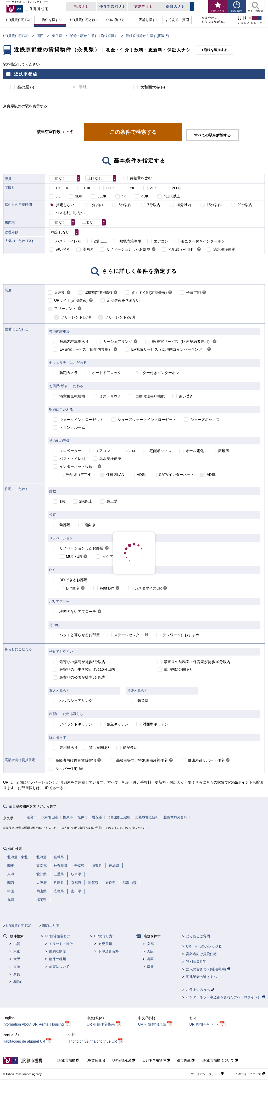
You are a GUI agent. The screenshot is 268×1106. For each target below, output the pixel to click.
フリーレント (65, 308)
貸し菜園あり (100, 747)
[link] (153, 249)
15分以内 (214, 205)
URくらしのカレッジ (204, 946)
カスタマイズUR (148, 588)
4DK (144, 196)
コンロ (129, 451)
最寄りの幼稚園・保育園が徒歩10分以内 (197, 662)
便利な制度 (57, 951)
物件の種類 (57, 959)
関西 (40, 36)
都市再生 (185, 1060)
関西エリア (50, 926)
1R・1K (61, 188)
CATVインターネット (176, 474)
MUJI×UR (74, 556)
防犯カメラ (68, 373)
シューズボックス (205, 419)
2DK (153, 188)
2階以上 (100, 241)
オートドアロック (106, 373)
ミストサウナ (110, 396)
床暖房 (223, 451)
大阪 (16, 959)
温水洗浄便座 (224, 249)
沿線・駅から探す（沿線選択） (94, 36)
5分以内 (125, 205)
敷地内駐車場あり (74, 341)
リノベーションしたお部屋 (128, 249)
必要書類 (105, 944)
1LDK (110, 188)
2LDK (176, 188)
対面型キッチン (155, 724)
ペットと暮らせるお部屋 (79, 635)
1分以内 (96, 205)
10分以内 (183, 205)
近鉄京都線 (26, 74)
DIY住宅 (72, 588)
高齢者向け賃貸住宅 (201, 954)
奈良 (16, 974)
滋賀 (16, 944)
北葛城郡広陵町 (147, 817)
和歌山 (18, 982)
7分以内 (153, 205)
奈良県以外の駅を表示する (25, 106)
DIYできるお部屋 (73, 580)
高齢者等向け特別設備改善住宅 (142, 760)
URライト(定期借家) (71, 300)
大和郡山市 (49, 817)
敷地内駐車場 (130, 241)
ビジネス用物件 (156, 1060)
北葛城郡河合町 (175, 817)
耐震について (59, 967)
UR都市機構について (220, 1060)
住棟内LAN (115, 474)
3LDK (102, 196)
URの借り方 (103, 936)
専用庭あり (68, 747)
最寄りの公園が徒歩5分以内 (82, 677)
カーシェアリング (117, 341)
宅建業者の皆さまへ (201, 977)
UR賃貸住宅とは (57, 936)
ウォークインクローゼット (81, 419)
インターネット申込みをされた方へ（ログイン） (225, 997)
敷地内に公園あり (178, 669)
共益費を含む (141, 178)
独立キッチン (118, 724)
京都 (16, 951)
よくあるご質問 (198, 936)
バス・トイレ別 (68, 241)
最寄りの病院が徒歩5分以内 (82, 662)
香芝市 (97, 817)
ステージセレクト (128, 635)
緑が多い (130, 747)
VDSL (142, 474)
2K (132, 188)
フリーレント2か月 (120, 317)
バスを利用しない (70, 213)
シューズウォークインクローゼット (147, 419)
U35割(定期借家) (98, 292)
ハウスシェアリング (75, 700)
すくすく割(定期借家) (149, 292)
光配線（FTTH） (182, 249)
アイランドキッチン (75, 724)
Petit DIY (107, 588)
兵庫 (16, 967)
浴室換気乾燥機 (72, 396)
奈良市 (32, 817)
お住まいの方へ (200, 990)
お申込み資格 (108, 951)
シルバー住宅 (66, 769)
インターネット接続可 (77, 466)
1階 (62, 501)
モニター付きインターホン (203, 241)
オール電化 (195, 451)
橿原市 (68, 817)
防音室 (142, 700)
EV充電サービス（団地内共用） (85, 349)
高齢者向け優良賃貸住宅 (75, 760)
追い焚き (62, 249)
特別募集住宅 (196, 962)
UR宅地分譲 (123, 1060)
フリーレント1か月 (76, 317)
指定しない (65, 205)
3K (57, 196)
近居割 (59, 292)
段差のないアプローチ (77, 611)
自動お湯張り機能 (150, 396)
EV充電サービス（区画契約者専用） (181, 341)
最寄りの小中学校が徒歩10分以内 (87, 669)
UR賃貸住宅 (95, 1060)
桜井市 (82, 817)
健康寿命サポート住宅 (206, 760)
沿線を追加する (215, 50)
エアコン (161, 241)
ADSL (211, 474)
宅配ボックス (160, 451)
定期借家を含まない (123, 300)
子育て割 (193, 292)
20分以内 (245, 205)
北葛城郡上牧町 (119, 817)
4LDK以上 (172, 196)
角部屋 (64, 525)
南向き (88, 249)
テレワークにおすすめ (181, 635)
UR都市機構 (68, 1060)
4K (124, 196)
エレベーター (70, 451)
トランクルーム (72, 427)
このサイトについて (250, 1074)
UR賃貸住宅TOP (16, 36)
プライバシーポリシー (207, 1074)
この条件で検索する (133, 132)
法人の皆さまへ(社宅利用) (208, 969)
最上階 (112, 501)
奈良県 (57, 36)
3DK (78, 196)
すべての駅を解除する (212, 135)
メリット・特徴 (61, 944)
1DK (87, 188)
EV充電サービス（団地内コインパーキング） (168, 349)
